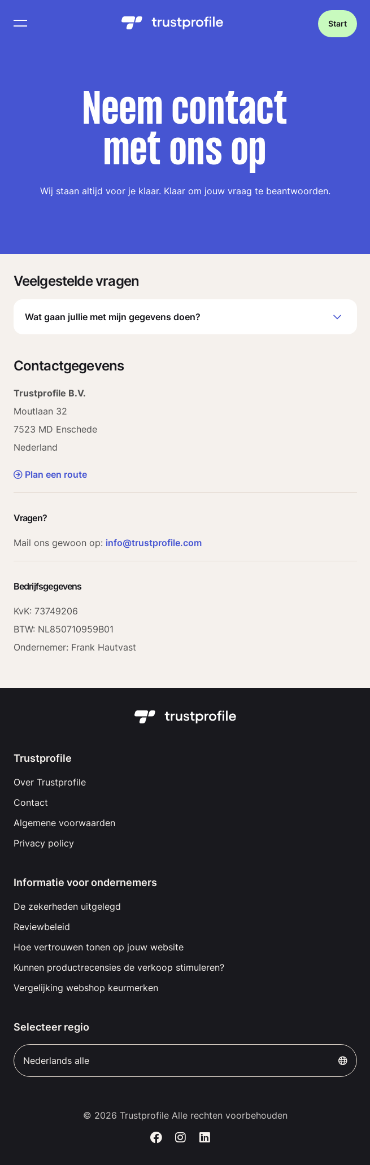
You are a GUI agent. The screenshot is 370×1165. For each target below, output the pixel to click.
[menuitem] (185, 782)
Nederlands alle (185, 1060)
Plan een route (50, 474)
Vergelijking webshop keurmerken (86, 987)
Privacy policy (44, 843)
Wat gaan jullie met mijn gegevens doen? (185, 316)
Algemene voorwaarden (64, 822)
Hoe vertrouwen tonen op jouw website (99, 947)
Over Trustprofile (50, 782)
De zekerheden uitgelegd (67, 906)
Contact (31, 802)
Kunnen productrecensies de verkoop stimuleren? (119, 967)
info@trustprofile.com (154, 542)
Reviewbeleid (42, 926)
